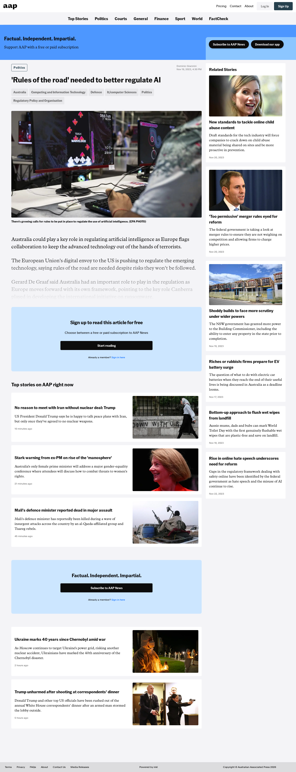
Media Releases (80, 767)
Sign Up (283, 6)
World (197, 18)
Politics (101, 18)
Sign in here (118, 357)
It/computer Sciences (121, 92)
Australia (19, 92)
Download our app (267, 44)
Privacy (21, 767)
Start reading (106, 345)
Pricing (221, 6)
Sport (180, 18)
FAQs (33, 767)
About (249, 6)
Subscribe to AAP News (229, 44)
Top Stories (78, 18)
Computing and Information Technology (58, 92)
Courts (121, 18)
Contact (235, 6)
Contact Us (59, 767)
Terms (8, 767)
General (141, 18)
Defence (96, 92)
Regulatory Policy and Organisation (37, 100)
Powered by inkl (148, 767)
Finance (161, 18)
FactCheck (218, 18)
